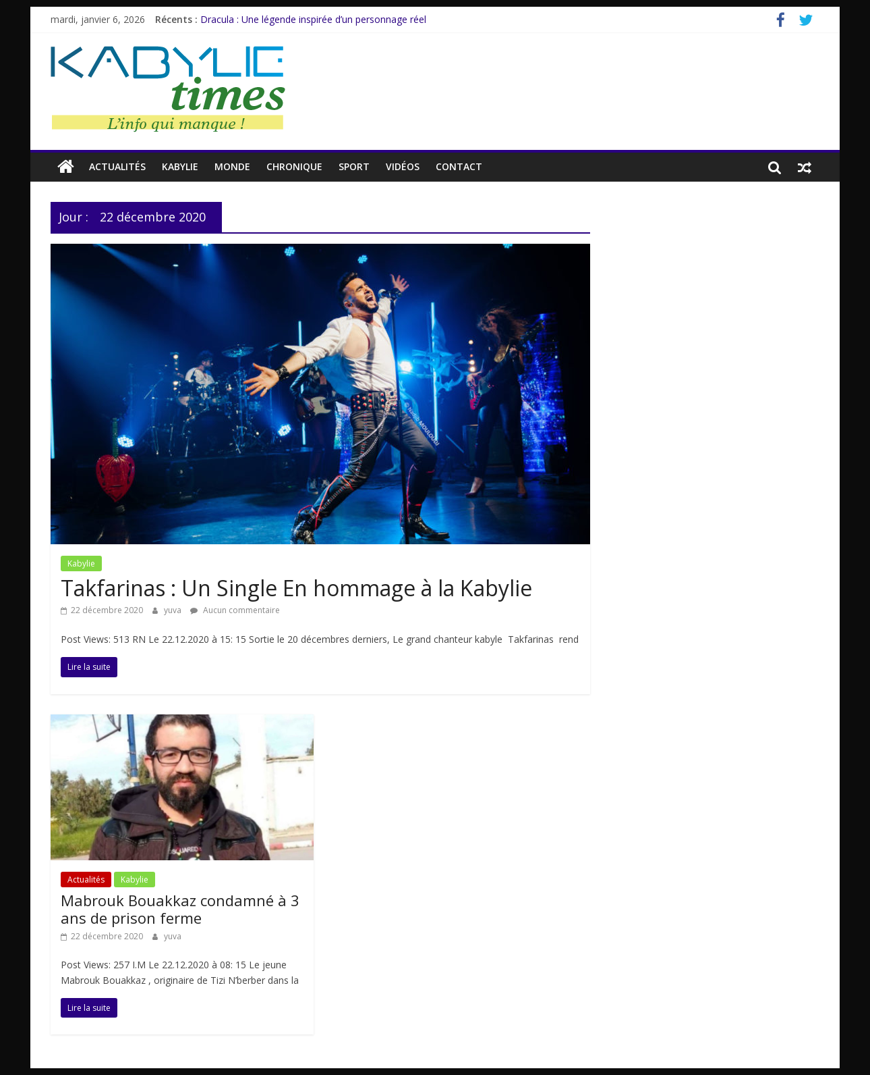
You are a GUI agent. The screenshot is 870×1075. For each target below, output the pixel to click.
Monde (232, 166)
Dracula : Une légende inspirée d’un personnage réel (313, 19)
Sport (354, 166)
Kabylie (180, 166)
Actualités (117, 166)
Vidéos (402, 166)
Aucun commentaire (235, 610)
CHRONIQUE (294, 166)
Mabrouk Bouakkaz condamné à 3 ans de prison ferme (180, 909)
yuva (173, 610)
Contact (459, 166)
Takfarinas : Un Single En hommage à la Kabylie (296, 587)
